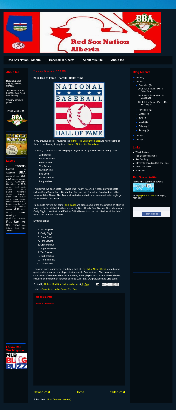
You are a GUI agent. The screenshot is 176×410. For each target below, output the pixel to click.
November (144, 110)
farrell (8, 202)
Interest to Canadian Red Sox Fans (152, 163)
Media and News (143, 166)
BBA (22, 172)
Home (80, 392)
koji (15, 207)
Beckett (9, 176)
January (143, 130)
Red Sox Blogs (142, 159)
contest (9, 189)
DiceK (8, 197)
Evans (8, 199)
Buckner (9, 182)
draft (15, 197)
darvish (9, 194)
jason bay (17, 204)
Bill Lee (16, 176)
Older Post (117, 392)
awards (20, 166)
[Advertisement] (16, 288)
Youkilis (9, 230)
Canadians (47, 289)
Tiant (17, 228)
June (141, 118)
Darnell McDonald (16, 192)
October (143, 114)
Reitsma (9, 228)
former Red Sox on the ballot (85, 140)
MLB (16, 209)
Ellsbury (23, 197)
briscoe (15, 179)
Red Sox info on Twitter (146, 156)
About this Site (93, 59)
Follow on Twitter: (148, 182)
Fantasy (23, 199)
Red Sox (72, 289)
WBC (24, 228)
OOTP (9, 212)
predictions (11, 218)
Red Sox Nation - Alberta (24, 59)
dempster (22, 194)
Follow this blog (151, 214)
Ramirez (22, 218)
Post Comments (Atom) (59, 399)
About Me (117, 59)
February (143, 126)
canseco (9, 187)
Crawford (22, 189)
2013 (139, 81)
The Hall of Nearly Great (93, 269)
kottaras (22, 207)
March (142, 122)
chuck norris (20, 187)
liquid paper (70, 205)
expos (15, 199)
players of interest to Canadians (83, 144)
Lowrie (9, 209)
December (144, 85)
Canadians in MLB (16, 184)
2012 (139, 135)
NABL (23, 209)
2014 (139, 77)
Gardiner (15, 202)
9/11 (8, 166)
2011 (139, 139)
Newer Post (41, 392)
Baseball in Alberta (61, 59)
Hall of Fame (60, 289)
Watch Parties (142, 152)
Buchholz (22, 179)
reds (24, 225)
